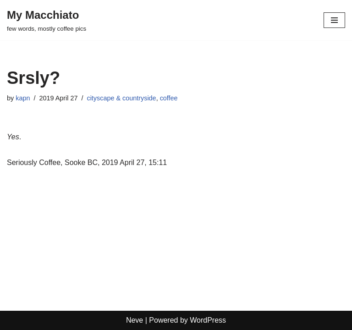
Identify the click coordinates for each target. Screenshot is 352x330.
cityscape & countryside (121, 98)
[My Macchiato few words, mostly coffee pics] (46, 20)
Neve (134, 320)
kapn (23, 98)
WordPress (208, 320)
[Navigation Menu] (334, 20)
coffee (169, 98)
